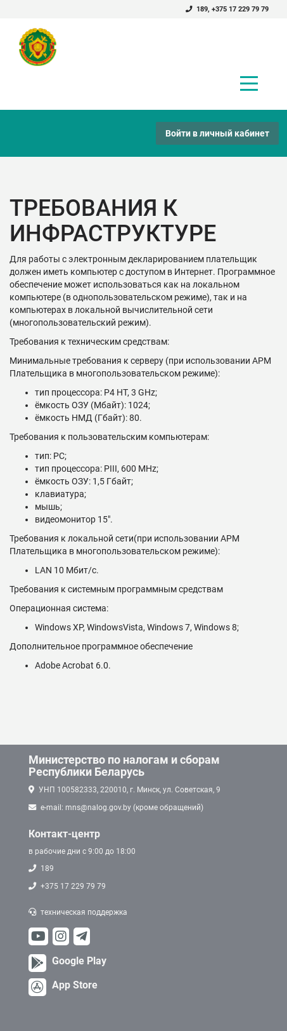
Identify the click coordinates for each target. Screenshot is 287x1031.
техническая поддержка (84, 912)
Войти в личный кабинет (217, 133)
